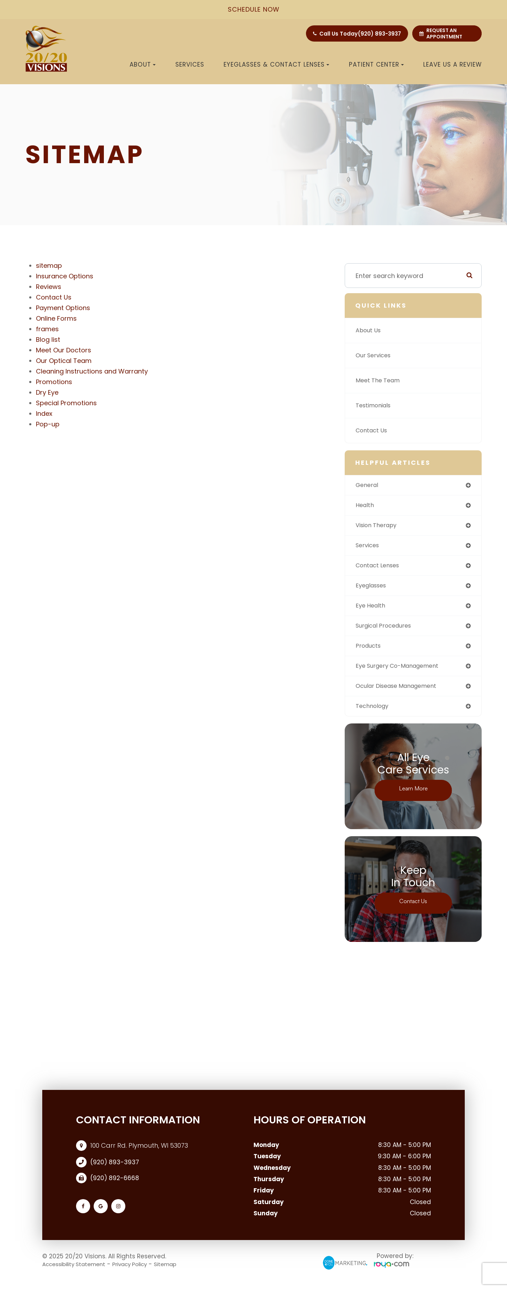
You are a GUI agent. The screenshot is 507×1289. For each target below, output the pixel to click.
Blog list (48, 339)
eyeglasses (373, 589)
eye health (372, 610)
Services (189, 64)
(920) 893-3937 (379, 33)
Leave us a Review (452, 64)
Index (44, 413)
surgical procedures (387, 631)
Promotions (54, 381)
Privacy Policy (142, 1272)
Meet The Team (380, 380)
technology (374, 714)
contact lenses (380, 568)
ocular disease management (401, 693)
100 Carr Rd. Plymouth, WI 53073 (139, 1153)
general (368, 485)
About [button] (143, 64)
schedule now (254, 9)
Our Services (375, 355)
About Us (370, 330)
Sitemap (183, 1272)
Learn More (413, 797)
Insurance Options (64, 276)
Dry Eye (47, 392)
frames (47, 329)
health (366, 506)
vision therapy (379, 527)
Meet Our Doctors (63, 350)
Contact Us (53, 297)
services (369, 547)
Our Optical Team (64, 360)
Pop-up (48, 424)
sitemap (49, 265)
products (370, 651)
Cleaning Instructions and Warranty (92, 371)
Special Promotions (66, 403)
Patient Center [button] (376, 64)
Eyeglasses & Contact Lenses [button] (276, 64)
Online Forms (56, 318)
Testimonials (376, 405)
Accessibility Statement (78, 1272)
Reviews (48, 286)
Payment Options (63, 307)
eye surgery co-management (402, 672)
